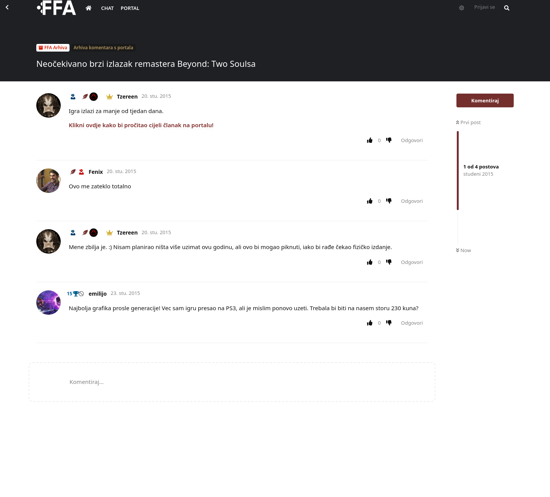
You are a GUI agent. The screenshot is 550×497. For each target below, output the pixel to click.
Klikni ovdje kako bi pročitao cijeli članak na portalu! (141, 125)
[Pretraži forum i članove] (505, 14)
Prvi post (468, 122)
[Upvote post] (371, 140)
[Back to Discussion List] (14, 14)
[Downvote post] (390, 140)
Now (463, 250)
